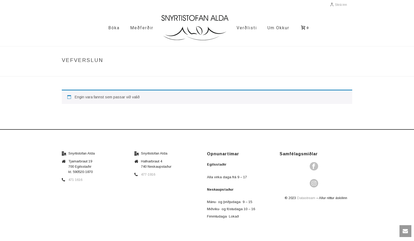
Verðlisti (247, 27)
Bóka (114, 27)
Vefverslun (311, 71)
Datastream (306, 198)
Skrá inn (338, 5)
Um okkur (278, 27)
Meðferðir (141, 27)
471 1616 (75, 180)
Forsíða (290, 71)
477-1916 (148, 174)
